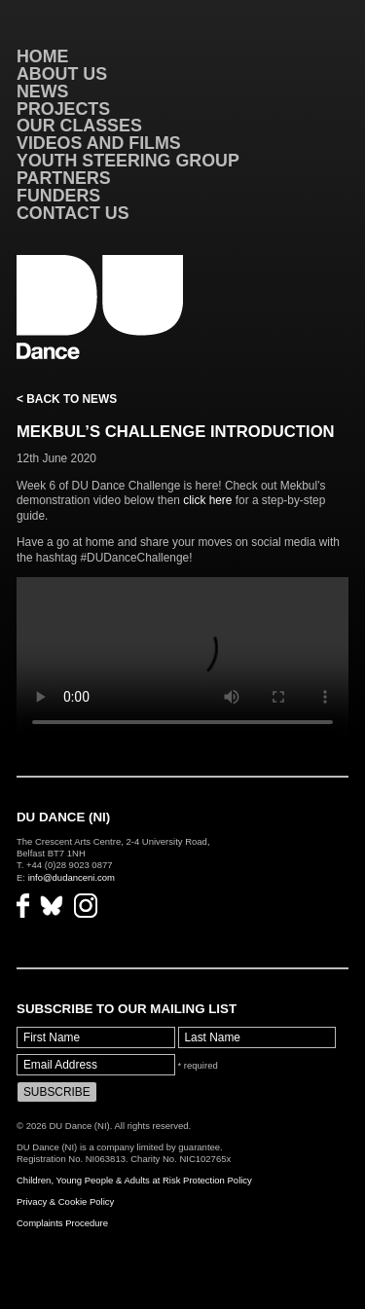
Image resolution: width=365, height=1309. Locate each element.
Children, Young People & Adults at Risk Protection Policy (134, 1180)
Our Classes (79, 125)
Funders (58, 195)
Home (43, 56)
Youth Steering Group (128, 160)
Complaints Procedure (62, 1223)
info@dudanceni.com (71, 877)
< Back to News (67, 399)
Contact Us (73, 213)
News (43, 91)
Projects (63, 109)
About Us (62, 74)
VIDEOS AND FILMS (99, 143)
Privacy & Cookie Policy (65, 1201)
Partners (64, 178)
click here (207, 500)
